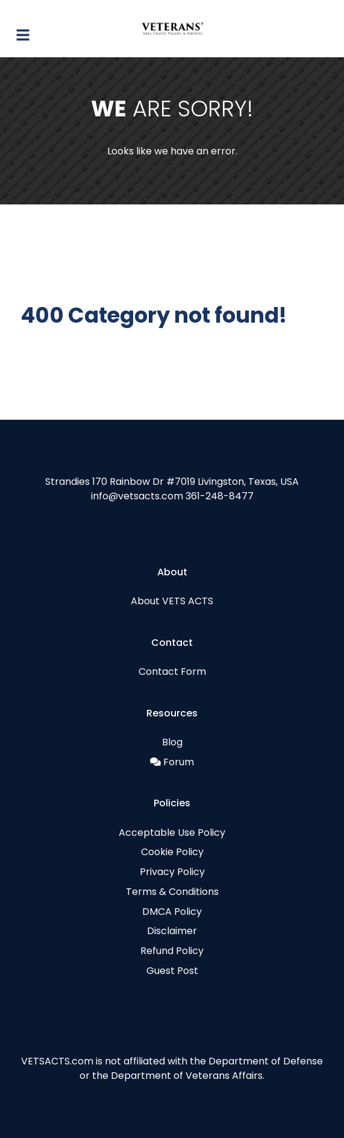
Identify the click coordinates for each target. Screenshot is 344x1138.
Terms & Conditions (172, 892)
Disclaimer (172, 931)
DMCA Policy (172, 911)
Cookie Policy (172, 852)
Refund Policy (172, 951)
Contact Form (172, 671)
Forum (178, 762)
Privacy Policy (172, 872)
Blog (172, 742)
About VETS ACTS (172, 601)
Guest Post (172, 971)
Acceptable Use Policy (172, 832)
